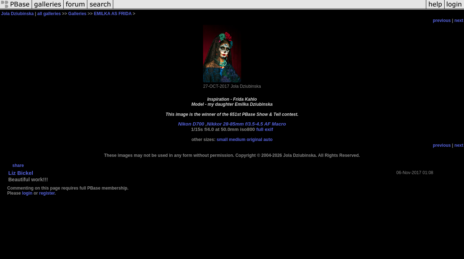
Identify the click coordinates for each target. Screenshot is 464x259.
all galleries (49, 13)
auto (267, 139)
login (27, 193)
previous (442, 20)
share (18, 165)
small (222, 139)
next (458, 20)
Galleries (77, 13)
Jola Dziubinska (17, 13)
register (47, 193)
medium (237, 139)
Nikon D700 (191, 124)
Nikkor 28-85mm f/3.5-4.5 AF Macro (246, 124)
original (254, 139)
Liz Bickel (20, 173)
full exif (264, 129)
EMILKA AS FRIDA (113, 13)
